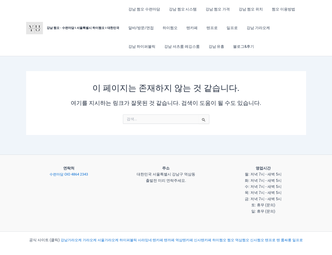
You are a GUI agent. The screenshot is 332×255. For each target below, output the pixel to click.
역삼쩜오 (254, 234)
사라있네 (150, 234)
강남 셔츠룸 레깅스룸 (145, 46)
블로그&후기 (204, 46)
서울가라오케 (111, 234)
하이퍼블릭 (132, 234)
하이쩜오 (168, 28)
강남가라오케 (72, 234)
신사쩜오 (269, 234)
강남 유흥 (178, 46)
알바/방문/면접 (140, 28)
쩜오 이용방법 (277, 9)
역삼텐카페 (192, 234)
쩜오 (242, 234)
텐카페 (188, 28)
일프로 (225, 28)
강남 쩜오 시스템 (181, 9)
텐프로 (207, 28)
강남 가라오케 (250, 28)
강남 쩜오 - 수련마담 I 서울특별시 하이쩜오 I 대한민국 (83, 28)
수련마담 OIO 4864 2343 (69, 169)
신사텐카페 (212, 234)
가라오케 (91, 234)
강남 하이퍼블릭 (283, 28)
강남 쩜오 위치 (246, 9)
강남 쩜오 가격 (214, 9)
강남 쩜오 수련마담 (143, 9)
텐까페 (176, 234)
